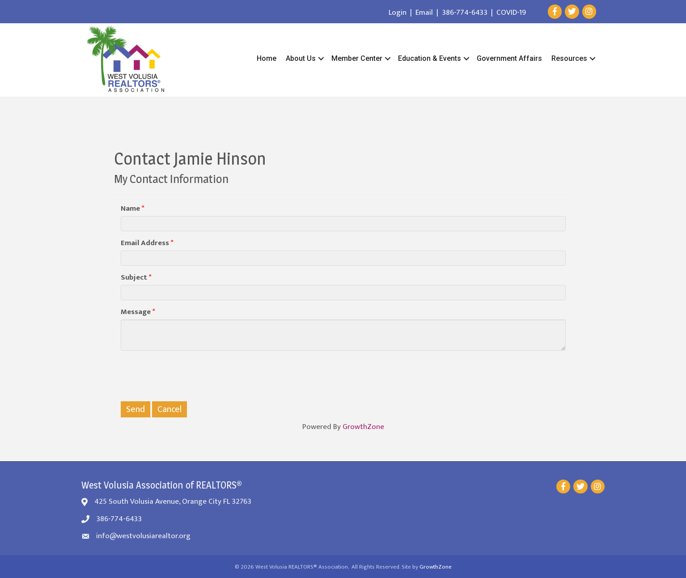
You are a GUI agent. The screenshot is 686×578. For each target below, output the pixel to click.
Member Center (356, 58)
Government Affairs (509, 58)
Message (136, 312)
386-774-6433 (464, 12)
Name (130, 209)
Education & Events (429, 58)
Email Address (145, 243)
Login (398, 12)
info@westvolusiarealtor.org (143, 536)
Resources (569, 58)
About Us (301, 58)
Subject (134, 277)
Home (266, 58)
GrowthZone (363, 427)
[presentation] (189, 374)
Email (424, 12)
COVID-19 (511, 12)
